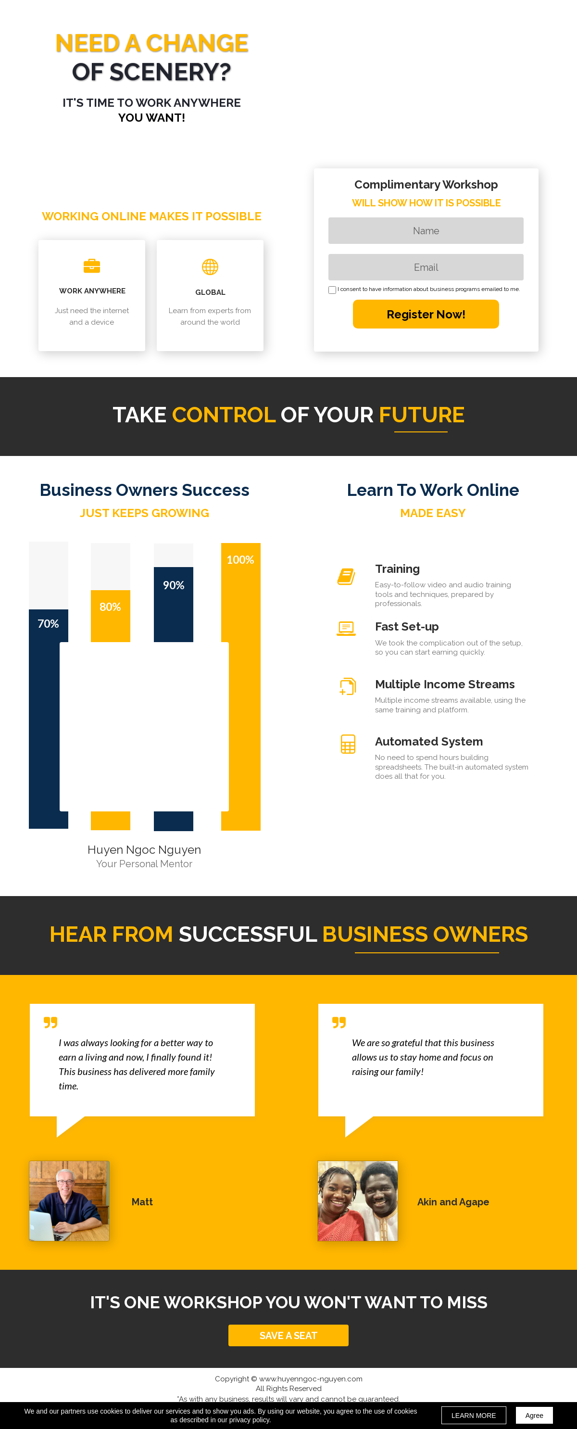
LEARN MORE (474, 1415)
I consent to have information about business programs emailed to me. (429, 289)
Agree (534, 1415)
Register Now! (426, 314)
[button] (288, 1335)
